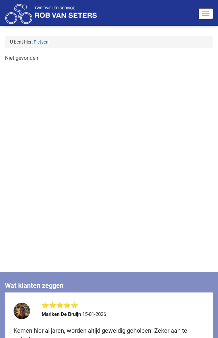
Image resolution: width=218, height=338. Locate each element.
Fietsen (41, 42)
